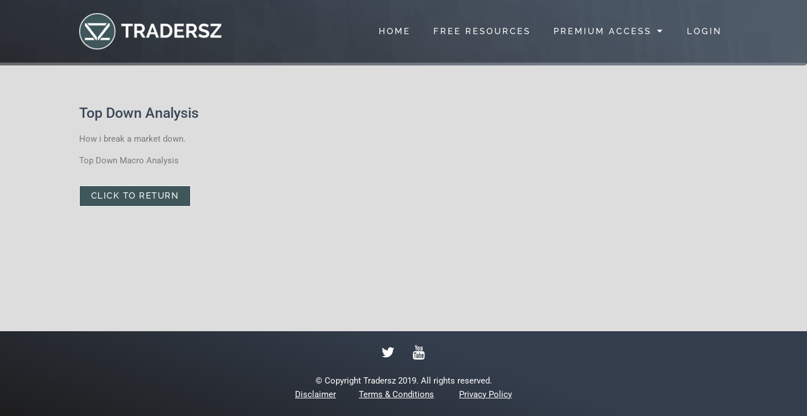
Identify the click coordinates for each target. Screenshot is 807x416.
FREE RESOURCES (482, 31)
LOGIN (704, 31)
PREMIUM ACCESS (609, 31)
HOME (395, 31)
